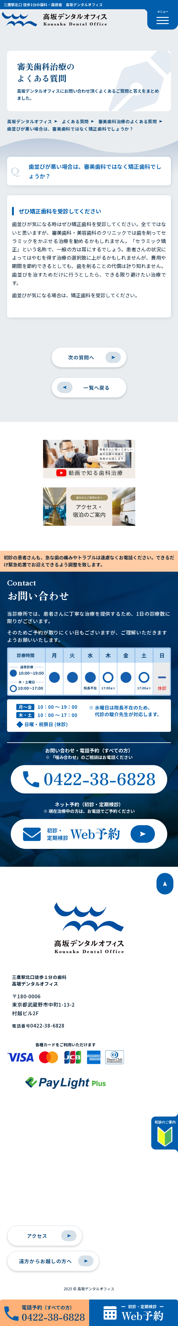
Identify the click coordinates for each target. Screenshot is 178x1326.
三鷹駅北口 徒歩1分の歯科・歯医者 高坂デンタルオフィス (53, 4)
